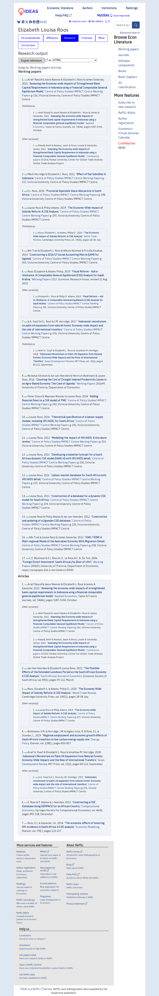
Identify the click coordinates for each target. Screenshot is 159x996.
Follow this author (79, 21)
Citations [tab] (86, 38)
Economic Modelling (87, 826)
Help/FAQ (63, 15)
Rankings (132, 8)
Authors (87, 8)
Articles (56, 67)
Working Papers (41, 279)
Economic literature (60, 8)
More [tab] (101, 38)
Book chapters (127, 77)
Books (122, 71)
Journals (123, 55)
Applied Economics (66, 596)
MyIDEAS (113, 15)
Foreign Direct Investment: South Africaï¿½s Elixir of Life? (57, 562)
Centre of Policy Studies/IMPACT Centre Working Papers (68, 178)
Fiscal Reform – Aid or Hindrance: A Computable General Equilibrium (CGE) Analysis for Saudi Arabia (63, 275)
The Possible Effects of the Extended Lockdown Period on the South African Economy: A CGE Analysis (64, 672)
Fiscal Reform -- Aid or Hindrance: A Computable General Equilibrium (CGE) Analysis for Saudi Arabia (68, 300)
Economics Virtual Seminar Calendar (128, 133)
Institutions (109, 8)
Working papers (128, 49)
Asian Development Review (59, 361)
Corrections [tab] (28, 45)
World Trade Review (84, 692)
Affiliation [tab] (52, 38)
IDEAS (24, 989)
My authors (96, 21)
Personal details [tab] (30, 38)
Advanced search (130, 32)
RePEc (37, 989)
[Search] (136, 25)
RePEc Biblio (126, 112)
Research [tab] (69, 38)
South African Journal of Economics (61, 676)
